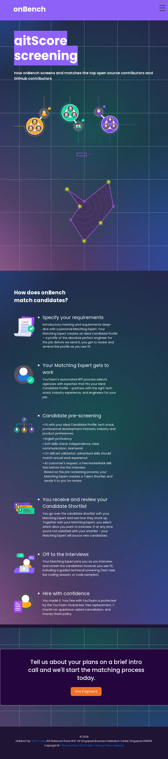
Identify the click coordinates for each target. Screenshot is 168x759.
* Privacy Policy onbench (109, 745)
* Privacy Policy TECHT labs (76, 745)
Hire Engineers (86, 691)
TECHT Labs (38, 741)
